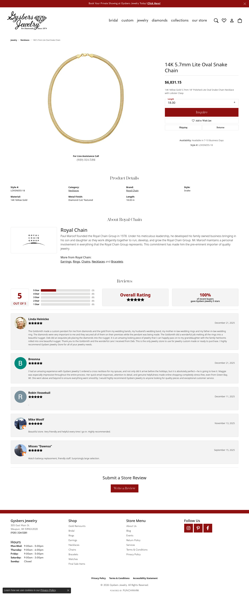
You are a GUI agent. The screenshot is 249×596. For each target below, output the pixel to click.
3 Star (36, 297)
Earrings (65, 261)
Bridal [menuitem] (71, 531)
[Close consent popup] (68, 590)
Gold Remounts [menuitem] (77, 526)
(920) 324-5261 (86, 159)
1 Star (36, 304)
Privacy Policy (133, 554)
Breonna (34, 359)
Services (130, 545)
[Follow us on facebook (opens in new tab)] (207, 528)
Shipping (183, 127)
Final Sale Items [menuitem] (77, 564)
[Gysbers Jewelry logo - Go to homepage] (27, 20)
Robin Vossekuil (39, 393)
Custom (127, 20)
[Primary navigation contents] (130, 20)
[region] (86, 99)
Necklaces (25, 40)
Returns (220, 127)
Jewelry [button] (142, 20)
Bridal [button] (113, 20)
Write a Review (124, 488)
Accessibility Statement (145, 578)
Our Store (199, 20)
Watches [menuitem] (73, 559)
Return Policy (133, 540)
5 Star (36, 290)
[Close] (245, 4)
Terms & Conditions (137, 550)
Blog (128, 531)
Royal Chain (132, 190)
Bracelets (117, 261)
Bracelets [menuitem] (73, 554)
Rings (76, 261)
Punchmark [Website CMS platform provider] (131, 590)
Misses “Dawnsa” (40, 446)
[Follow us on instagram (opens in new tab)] (188, 528)
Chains (85, 261)
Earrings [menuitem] (73, 540)
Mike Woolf (36, 419)
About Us (131, 526)
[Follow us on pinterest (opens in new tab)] (198, 528)
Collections (180, 20)
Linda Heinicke (38, 319)
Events (129, 535)
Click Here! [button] (154, 3)
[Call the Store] (19, 533)
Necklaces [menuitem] (74, 545)
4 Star (36, 293)
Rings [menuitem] (71, 535)
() (93, 290)
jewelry (14, 40)
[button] (216, 20)
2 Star (36, 300)
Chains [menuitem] (72, 550)
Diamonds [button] (160, 20)
